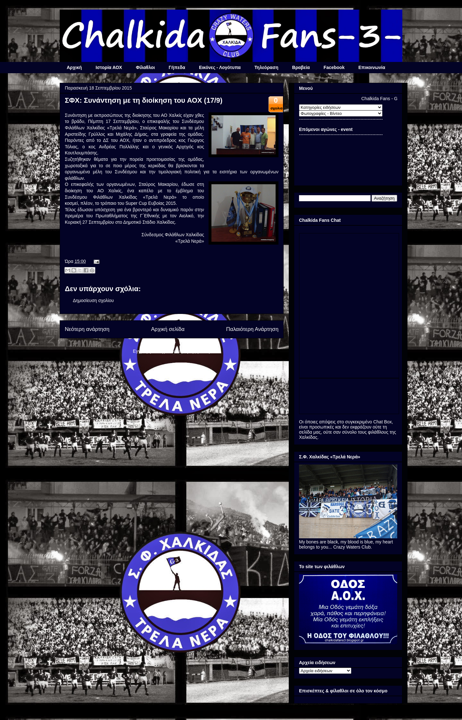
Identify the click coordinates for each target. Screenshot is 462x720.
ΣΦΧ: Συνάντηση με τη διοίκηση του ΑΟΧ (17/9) (143, 100)
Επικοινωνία (371, 67)
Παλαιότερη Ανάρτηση (252, 329)
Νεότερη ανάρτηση (87, 329)
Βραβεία (301, 67)
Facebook (334, 67)
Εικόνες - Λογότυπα (220, 67)
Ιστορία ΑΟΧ (109, 67)
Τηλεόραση (266, 67)
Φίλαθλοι (145, 67)
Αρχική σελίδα (168, 329)
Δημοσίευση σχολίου (93, 300)
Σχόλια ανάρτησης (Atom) (184, 351)
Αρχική (74, 67)
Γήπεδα (177, 67)
